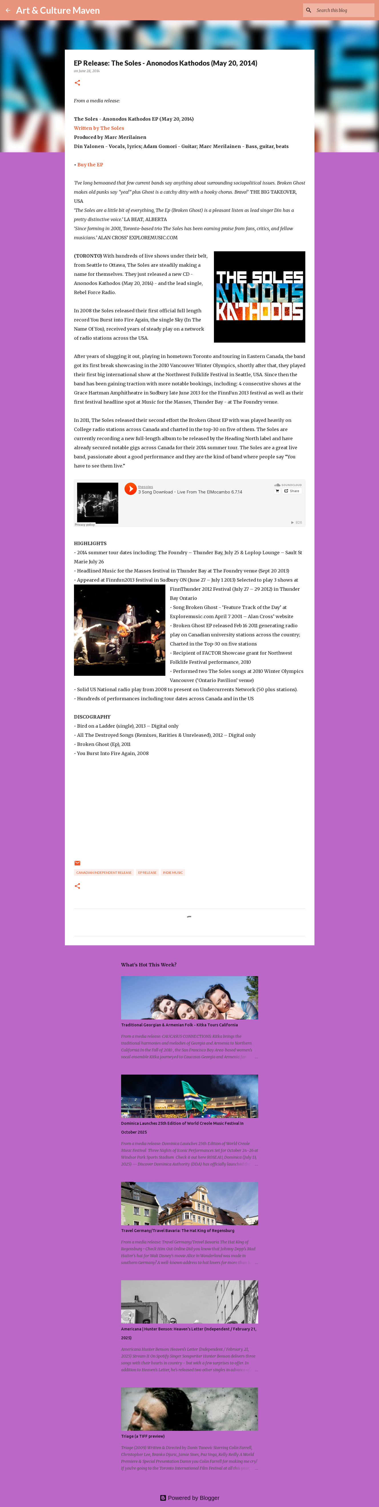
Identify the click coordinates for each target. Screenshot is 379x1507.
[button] (77, 83)
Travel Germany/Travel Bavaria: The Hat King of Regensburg (177, 1230)
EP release (147, 872)
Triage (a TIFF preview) (143, 1436)
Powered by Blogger (190, 1498)
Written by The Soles (99, 128)
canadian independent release (104, 872)
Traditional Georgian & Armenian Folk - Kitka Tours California (179, 1025)
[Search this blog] (344, 10)
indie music (173, 872)
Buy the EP (90, 164)
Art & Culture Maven (58, 10)
